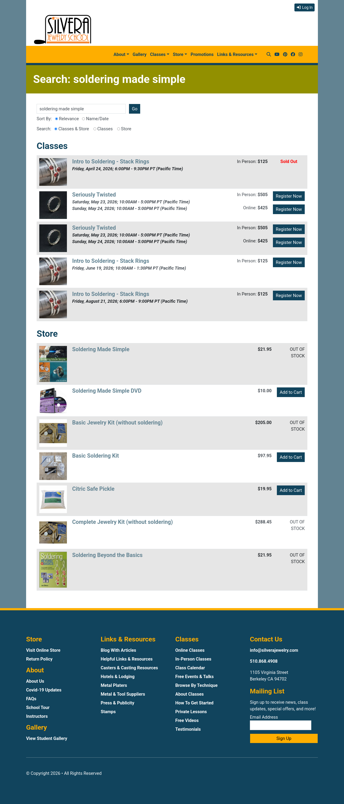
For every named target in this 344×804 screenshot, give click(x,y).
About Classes (189, 694)
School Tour (38, 707)
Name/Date (95, 118)
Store (178, 54)
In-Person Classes (193, 659)
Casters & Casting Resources (129, 667)
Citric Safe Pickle (93, 489)
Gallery (140, 54)
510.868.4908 (264, 661)
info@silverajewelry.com (274, 650)
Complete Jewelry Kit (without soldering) (122, 522)
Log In (304, 7)
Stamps (108, 711)
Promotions (202, 54)
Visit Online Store (43, 650)
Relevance (67, 118)
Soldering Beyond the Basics (107, 555)
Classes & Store (71, 128)
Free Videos (187, 720)
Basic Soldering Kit (95, 456)
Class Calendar (190, 667)
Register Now (289, 196)
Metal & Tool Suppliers (123, 694)
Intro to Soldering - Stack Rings (110, 161)
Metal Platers (114, 685)
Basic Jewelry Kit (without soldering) (117, 422)
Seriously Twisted (94, 195)
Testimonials (188, 729)
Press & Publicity (117, 703)
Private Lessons (191, 711)
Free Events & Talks (194, 676)
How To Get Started (194, 703)
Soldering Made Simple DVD (107, 391)
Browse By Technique (196, 685)
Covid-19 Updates (43, 690)
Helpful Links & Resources (126, 659)
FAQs (31, 698)
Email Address (280, 722)
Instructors (37, 716)
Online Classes (189, 650)
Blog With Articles (118, 650)
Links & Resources (235, 54)
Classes (158, 54)
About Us (35, 681)
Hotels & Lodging (117, 676)
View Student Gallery (46, 738)
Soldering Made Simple (100, 349)
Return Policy (39, 659)
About (119, 54)
